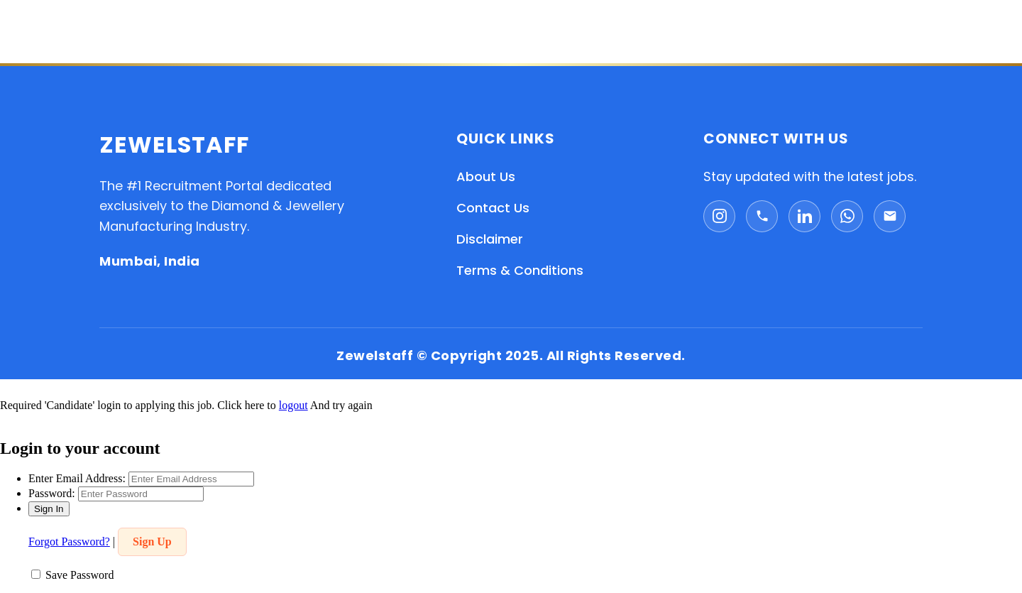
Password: (51, 493)
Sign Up (152, 541)
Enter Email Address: (77, 478)
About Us (485, 176)
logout (293, 405)
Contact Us (492, 208)
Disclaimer (489, 239)
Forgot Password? (69, 541)
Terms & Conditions (519, 270)
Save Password (79, 575)
